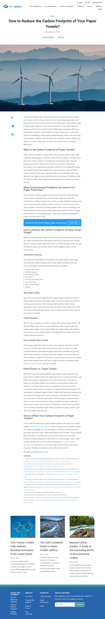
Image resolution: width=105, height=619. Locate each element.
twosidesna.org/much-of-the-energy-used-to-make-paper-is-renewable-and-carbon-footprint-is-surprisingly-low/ (52, 471)
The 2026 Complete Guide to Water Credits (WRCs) (51, 546)
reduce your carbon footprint (40, 426)
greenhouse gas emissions (33, 364)
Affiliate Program (14, 613)
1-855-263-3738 (97, 2)
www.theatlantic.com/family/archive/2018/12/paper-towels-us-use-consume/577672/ (50, 461)
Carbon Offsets (48, 37)
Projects (80, 6)
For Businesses (50, 6)
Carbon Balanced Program (14, 599)
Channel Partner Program (14, 607)
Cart (88, 2)
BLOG (52, 16)
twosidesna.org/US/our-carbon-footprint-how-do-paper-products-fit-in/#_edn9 (43, 466)
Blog (100, 9)
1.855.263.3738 (45, 596)
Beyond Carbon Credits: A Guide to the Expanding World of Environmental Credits (81, 550)
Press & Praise (28, 607)
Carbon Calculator (66, 6)
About (89, 6)
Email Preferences (44, 601)
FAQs (42, 606)
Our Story (28, 596)
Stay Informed (28, 613)
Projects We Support (29, 601)
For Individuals (35, 6)
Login (80, 2)
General (61, 37)
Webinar (99, 6)
